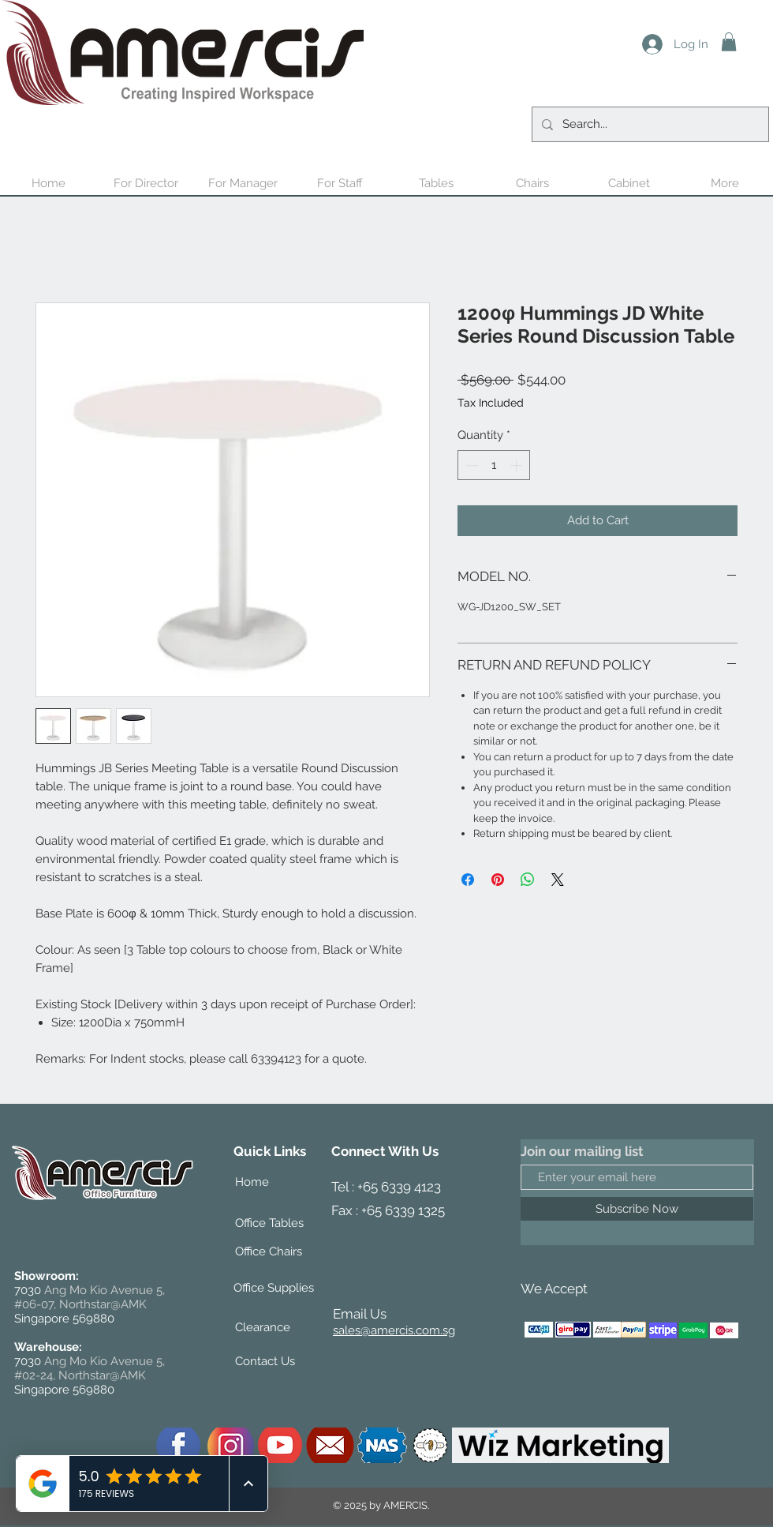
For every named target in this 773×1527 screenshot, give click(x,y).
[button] (729, 41)
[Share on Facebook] (467, 879)
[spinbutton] (494, 465)
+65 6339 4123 (399, 1187)
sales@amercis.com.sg (394, 1330)
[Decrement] (470, 465)
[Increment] (517, 465)
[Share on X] (557, 879)
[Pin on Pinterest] (497, 879)
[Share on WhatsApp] (527, 879)
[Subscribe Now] (637, 1209)
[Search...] (648, 124)
